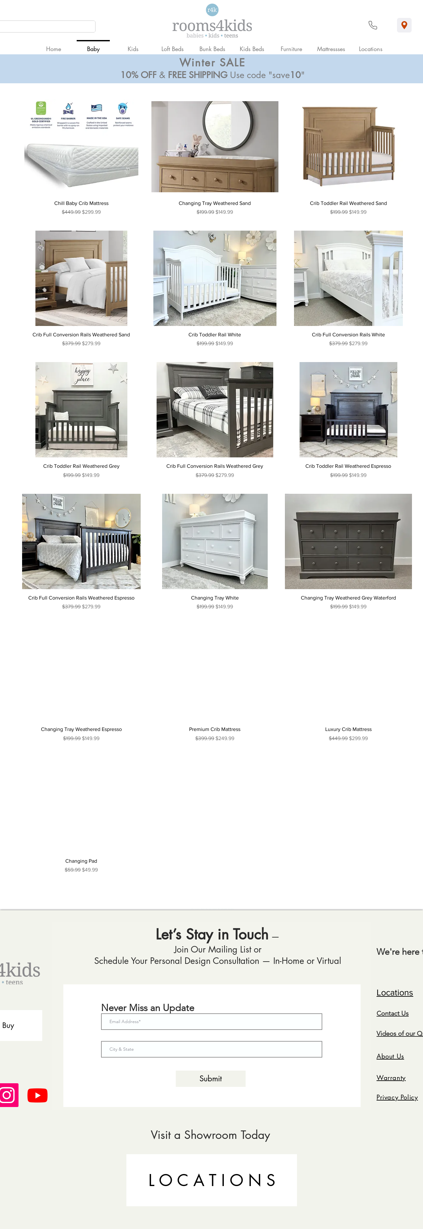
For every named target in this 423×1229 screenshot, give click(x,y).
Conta (385, 1013)
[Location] (404, 25)
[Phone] (373, 25)
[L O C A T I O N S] (211, 1180)
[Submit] (211, 1079)
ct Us (401, 1013)
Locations (395, 992)
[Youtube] (37, 1095)
